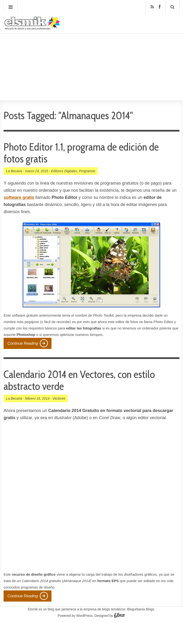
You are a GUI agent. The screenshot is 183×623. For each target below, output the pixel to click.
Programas (87, 171)
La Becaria (14, 171)
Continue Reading (22, 343)
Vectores (59, 398)
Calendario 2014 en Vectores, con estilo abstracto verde (79, 380)
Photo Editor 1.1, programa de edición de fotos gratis (81, 153)
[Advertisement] (91, 52)
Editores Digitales (64, 171)
